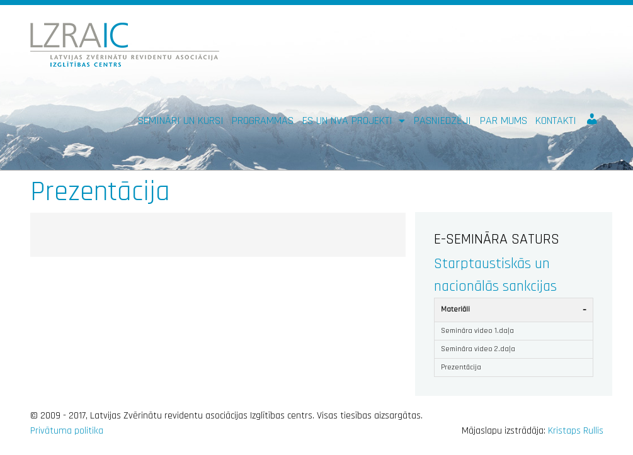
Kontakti (555, 120)
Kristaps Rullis (575, 430)
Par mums (503, 120)
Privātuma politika (66, 430)
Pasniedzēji (442, 120)
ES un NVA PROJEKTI (349, 120)
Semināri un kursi (181, 120)
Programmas (263, 120)
